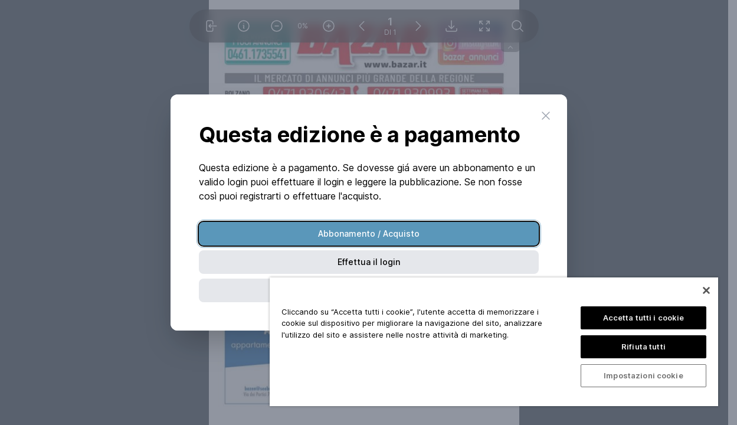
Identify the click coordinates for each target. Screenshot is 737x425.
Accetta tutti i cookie (643, 317)
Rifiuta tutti (643, 346)
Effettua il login (369, 262)
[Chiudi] (706, 290)
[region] (494, 341)
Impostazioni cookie (643, 375)
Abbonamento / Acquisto (369, 233)
